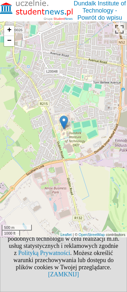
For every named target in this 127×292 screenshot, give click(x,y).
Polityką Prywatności (44, 253)
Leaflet (66, 235)
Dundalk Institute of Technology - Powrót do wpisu (100, 10)
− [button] (9, 41)
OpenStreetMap (92, 235)
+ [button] (9, 30)
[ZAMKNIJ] (63, 274)
